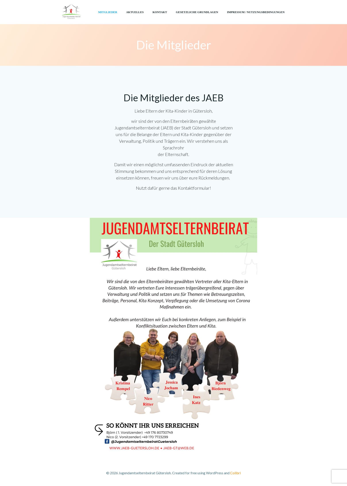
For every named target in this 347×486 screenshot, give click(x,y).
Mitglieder (107, 12)
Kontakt (159, 12)
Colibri (235, 473)
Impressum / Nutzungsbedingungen (256, 12)
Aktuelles (135, 12)
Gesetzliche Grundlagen (197, 12)
